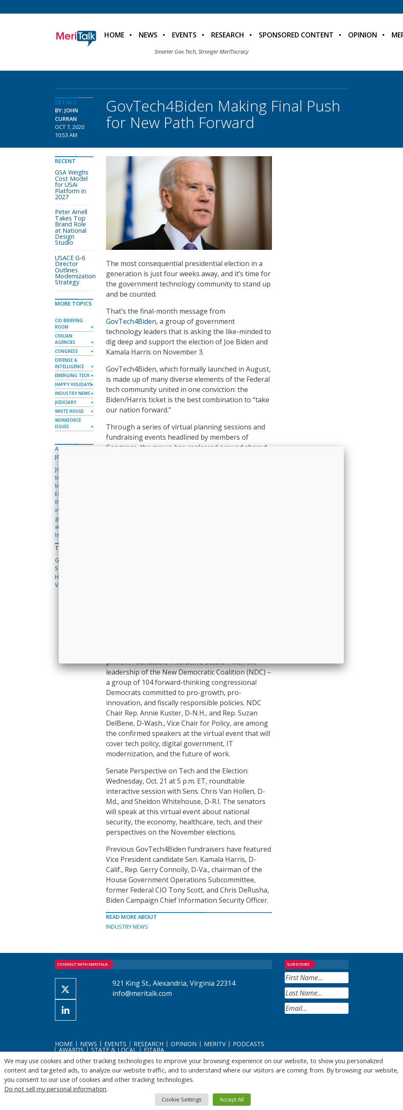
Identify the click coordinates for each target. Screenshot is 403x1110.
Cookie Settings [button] (182, 1099)
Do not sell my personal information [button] (55, 1088)
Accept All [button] (232, 1099)
